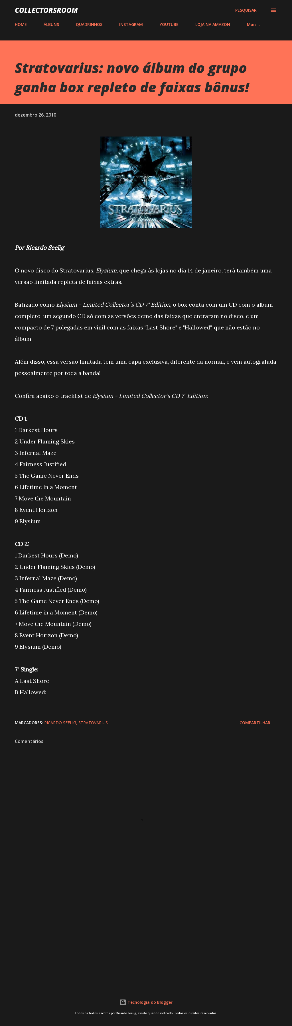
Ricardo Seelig (60, 722)
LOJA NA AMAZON (212, 24)
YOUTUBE (169, 24)
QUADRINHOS (89, 24)
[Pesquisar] (246, 10)
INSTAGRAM (131, 24)
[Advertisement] (146, 934)
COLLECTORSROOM (46, 10)
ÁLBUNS (51, 24)
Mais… (253, 24)
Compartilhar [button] (255, 722)
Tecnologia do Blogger (146, 1002)
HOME (21, 24)
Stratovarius (93, 722)
